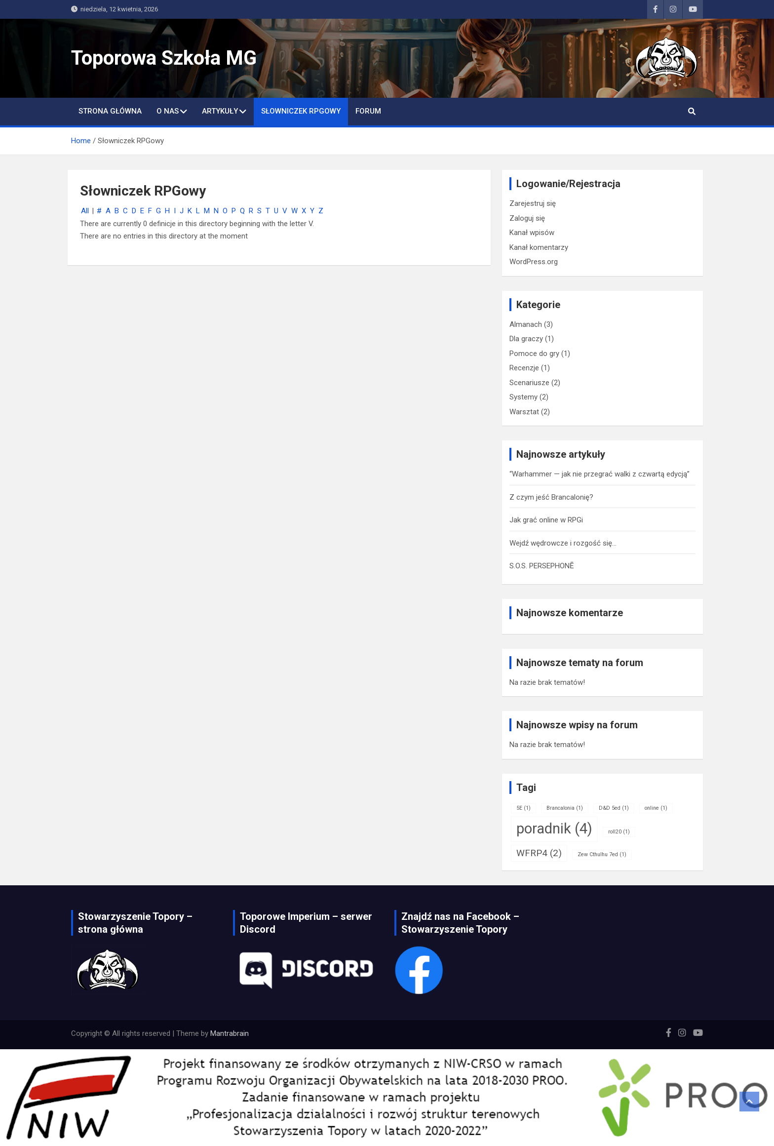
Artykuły (220, 111)
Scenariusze (529, 382)
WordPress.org (533, 261)
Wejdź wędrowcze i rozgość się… (563, 543)
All (85, 210)
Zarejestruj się (532, 203)
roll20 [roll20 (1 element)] (619, 832)
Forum (368, 111)
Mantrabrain (229, 1033)
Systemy (523, 397)
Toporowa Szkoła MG (164, 58)
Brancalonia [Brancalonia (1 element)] (564, 808)
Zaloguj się (527, 218)
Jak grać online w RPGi (546, 519)
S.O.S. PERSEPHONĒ (541, 565)
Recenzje (524, 367)
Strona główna (110, 111)
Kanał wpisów (531, 232)
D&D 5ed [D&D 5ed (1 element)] (614, 808)
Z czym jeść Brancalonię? (551, 497)
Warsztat (524, 411)
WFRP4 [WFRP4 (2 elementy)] (539, 853)
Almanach (525, 324)
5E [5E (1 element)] (523, 808)
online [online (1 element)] (656, 808)
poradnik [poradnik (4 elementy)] (554, 828)
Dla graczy (526, 338)
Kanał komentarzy (538, 247)
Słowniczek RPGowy (301, 111)
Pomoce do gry (534, 353)
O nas (167, 111)
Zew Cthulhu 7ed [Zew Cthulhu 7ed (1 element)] (602, 854)
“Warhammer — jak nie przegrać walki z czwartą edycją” (599, 474)
